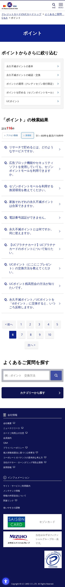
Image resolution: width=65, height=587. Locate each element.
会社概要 (7, 423)
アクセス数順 (12, 135)
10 (49, 335)
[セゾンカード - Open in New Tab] (32, 522)
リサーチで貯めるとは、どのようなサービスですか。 (31, 149)
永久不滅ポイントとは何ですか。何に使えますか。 (31, 231)
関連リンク (8, 500)
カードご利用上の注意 (13, 433)
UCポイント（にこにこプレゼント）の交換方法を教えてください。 (30, 268)
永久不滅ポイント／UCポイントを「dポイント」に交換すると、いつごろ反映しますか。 (32, 303)
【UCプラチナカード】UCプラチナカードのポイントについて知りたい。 (32, 248)
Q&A (5, 442)
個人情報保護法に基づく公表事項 (18, 452)
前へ (10, 324)
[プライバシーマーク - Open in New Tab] (32, 559)
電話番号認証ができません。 (28, 217)
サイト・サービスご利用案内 (16, 485)
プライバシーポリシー (13, 447)
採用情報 (7, 467)
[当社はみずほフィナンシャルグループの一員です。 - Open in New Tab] (32, 539)
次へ (30, 345)
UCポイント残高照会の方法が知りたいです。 (31, 286)
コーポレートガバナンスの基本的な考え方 (23, 457)
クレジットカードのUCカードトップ (14, 5)
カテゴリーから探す (32, 393)
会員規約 (7, 437)
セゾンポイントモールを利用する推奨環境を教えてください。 (31, 188)
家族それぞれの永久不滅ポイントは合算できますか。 (31, 204)
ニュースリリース (11, 428)
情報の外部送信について (14, 495)
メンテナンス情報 (11, 490)
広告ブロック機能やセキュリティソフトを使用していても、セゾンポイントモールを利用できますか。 (31, 168)
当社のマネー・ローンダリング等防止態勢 (23, 462)
